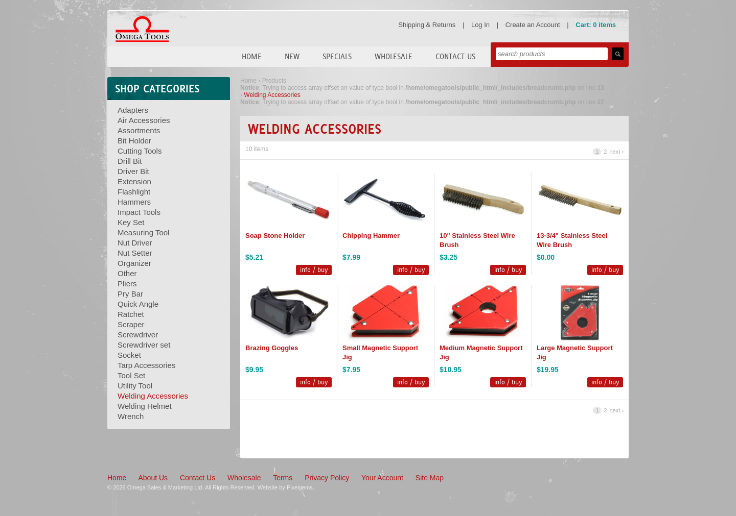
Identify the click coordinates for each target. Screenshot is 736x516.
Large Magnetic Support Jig (575, 352)
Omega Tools (142, 29)
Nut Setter (135, 253)
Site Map (430, 478)
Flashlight (134, 191)
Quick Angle (138, 304)
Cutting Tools (140, 150)
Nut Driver (135, 242)
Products (274, 80)
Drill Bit (130, 161)
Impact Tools (139, 212)
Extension (134, 181)
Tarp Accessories (146, 365)
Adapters (133, 110)
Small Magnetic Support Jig (380, 352)
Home (252, 56)
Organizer (134, 263)
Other (127, 273)
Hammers (134, 202)
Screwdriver (138, 334)
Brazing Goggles (271, 348)
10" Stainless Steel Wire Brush (477, 240)
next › (616, 152)
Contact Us (455, 56)
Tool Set (131, 375)
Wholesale (393, 56)
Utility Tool (135, 385)
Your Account (382, 478)
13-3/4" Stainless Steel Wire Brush (572, 240)
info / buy (314, 270)
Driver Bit (133, 171)
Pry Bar (130, 293)
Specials (337, 56)
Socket (129, 355)
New (292, 56)
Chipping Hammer (371, 235)
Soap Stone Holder (275, 235)
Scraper (131, 324)
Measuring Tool (143, 232)
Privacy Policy (327, 478)
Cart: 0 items (596, 25)
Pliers (127, 283)
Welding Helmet (145, 406)
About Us (153, 478)
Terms (282, 478)
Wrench (131, 416)
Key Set (131, 222)
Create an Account (532, 25)
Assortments (139, 130)
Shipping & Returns (426, 25)
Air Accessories (144, 120)
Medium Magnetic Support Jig (481, 352)
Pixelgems (300, 487)
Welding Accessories (153, 395)
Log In (480, 25)
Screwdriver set (144, 344)
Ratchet (131, 314)
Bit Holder (134, 140)
